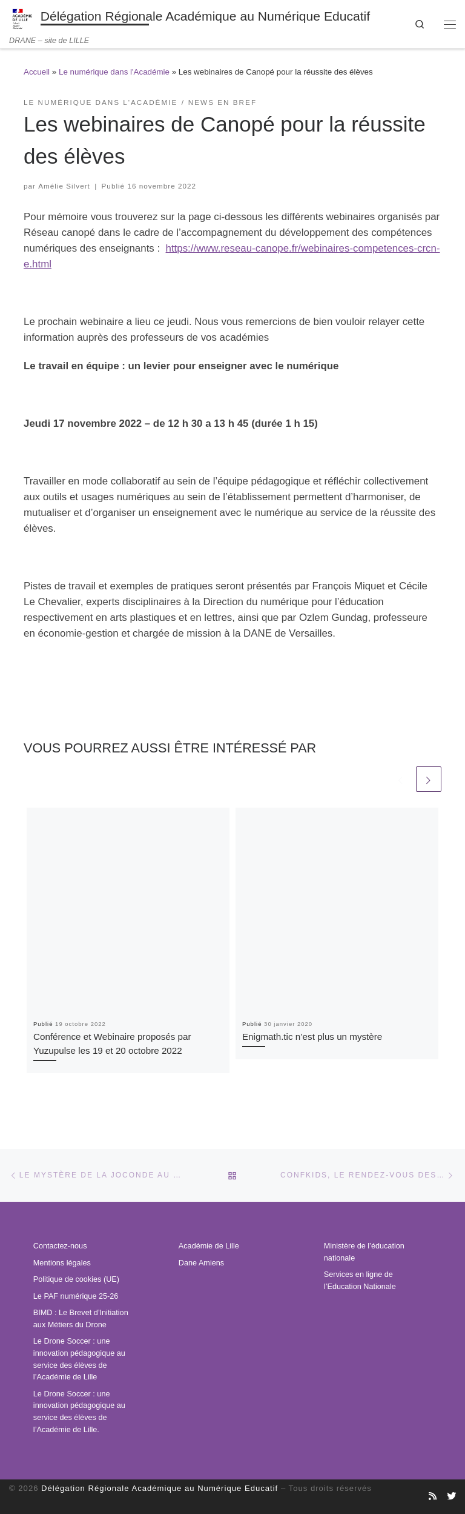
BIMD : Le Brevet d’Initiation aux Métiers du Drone (80, 1318)
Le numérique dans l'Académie (114, 71)
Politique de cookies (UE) (76, 1279)
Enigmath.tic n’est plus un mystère (312, 1037)
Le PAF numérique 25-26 (75, 1296)
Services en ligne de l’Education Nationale (360, 1280)
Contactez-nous (60, 1246)
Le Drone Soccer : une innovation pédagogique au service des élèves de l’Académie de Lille (79, 1359)
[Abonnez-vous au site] (433, 1496)
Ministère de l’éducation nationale (364, 1252)
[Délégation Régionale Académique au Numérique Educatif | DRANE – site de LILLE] (22, 18)
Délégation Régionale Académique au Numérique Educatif (159, 1488)
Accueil (37, 71)
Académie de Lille (209, 1246)
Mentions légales (62, 1263)
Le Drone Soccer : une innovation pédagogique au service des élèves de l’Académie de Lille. (79, 1412)
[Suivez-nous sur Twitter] (451, 1496)
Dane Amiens (201, 1263)
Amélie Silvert (64, 186)
